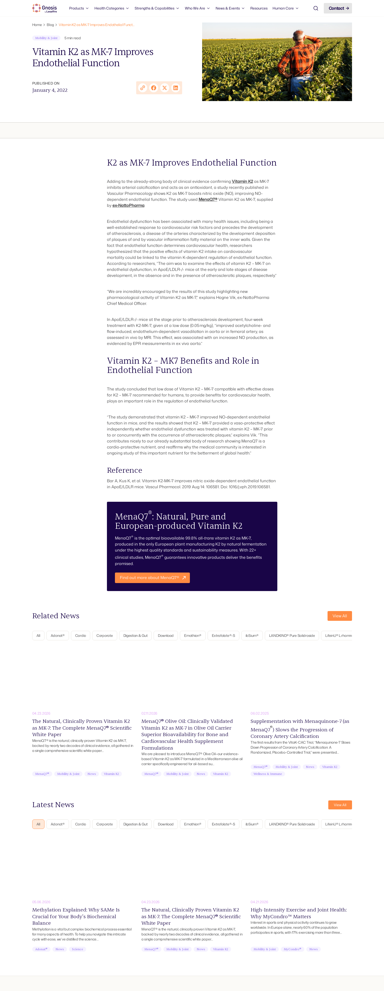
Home (37, 24)
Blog (50, 24)
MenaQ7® (208, 199)
